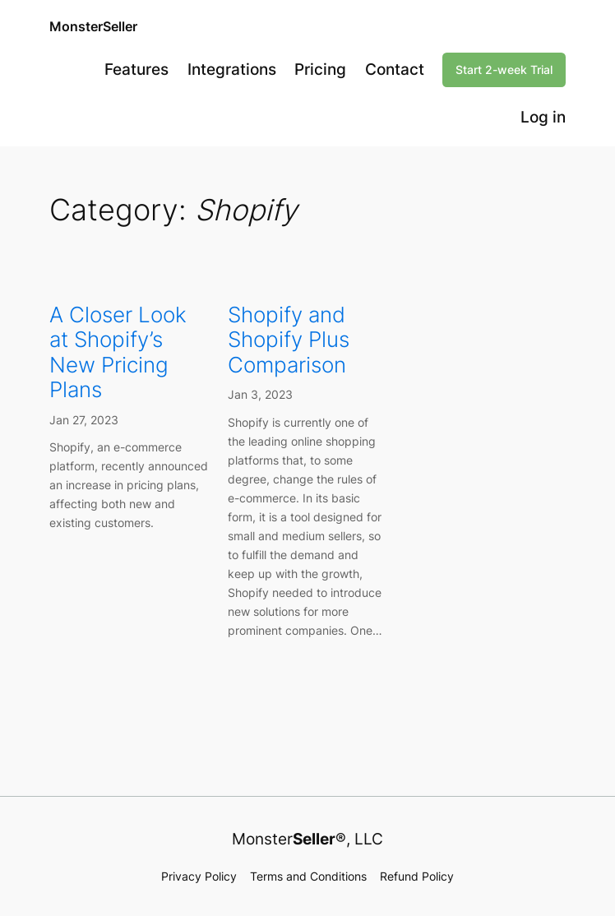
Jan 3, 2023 (260, 394)
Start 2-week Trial (504, 69)
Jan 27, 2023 (83, 420)
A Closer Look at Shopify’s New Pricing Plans (118, 353)
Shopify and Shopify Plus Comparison (288, 340)
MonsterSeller (93, 26)
